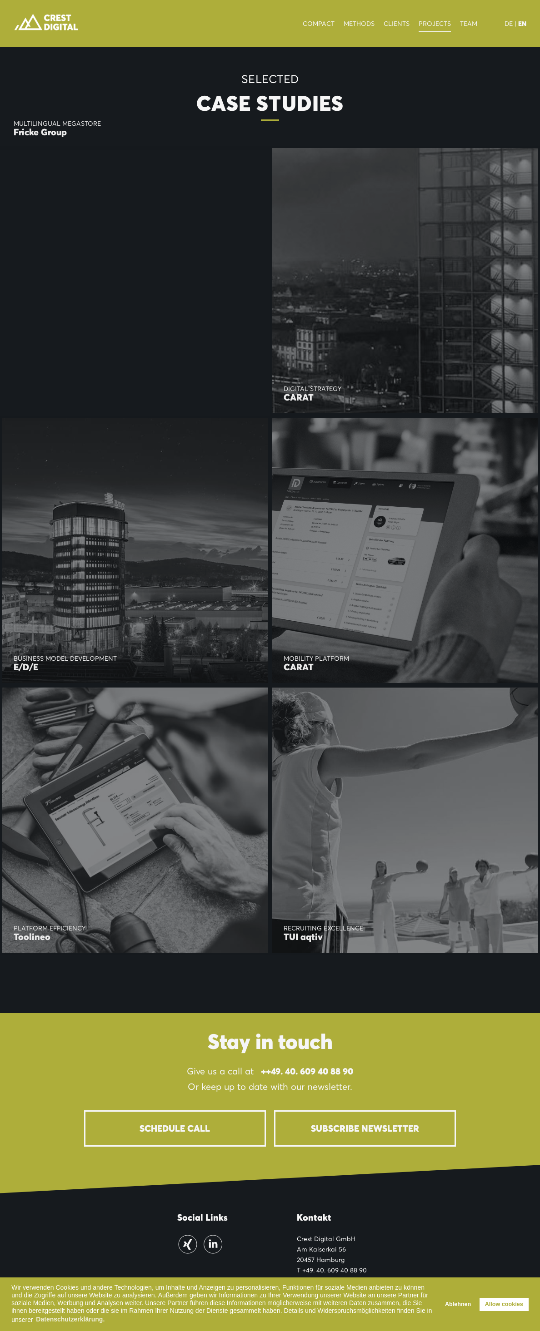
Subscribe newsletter (365, 1128)
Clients (397, 24)
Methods (359, 24)
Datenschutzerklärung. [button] (70, 1319)
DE (509, 24)
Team (468, 24)
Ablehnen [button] (458, 1304)
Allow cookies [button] (504, 1304)
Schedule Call (175, 1128)
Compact (319, 24)
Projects (435, 24)
